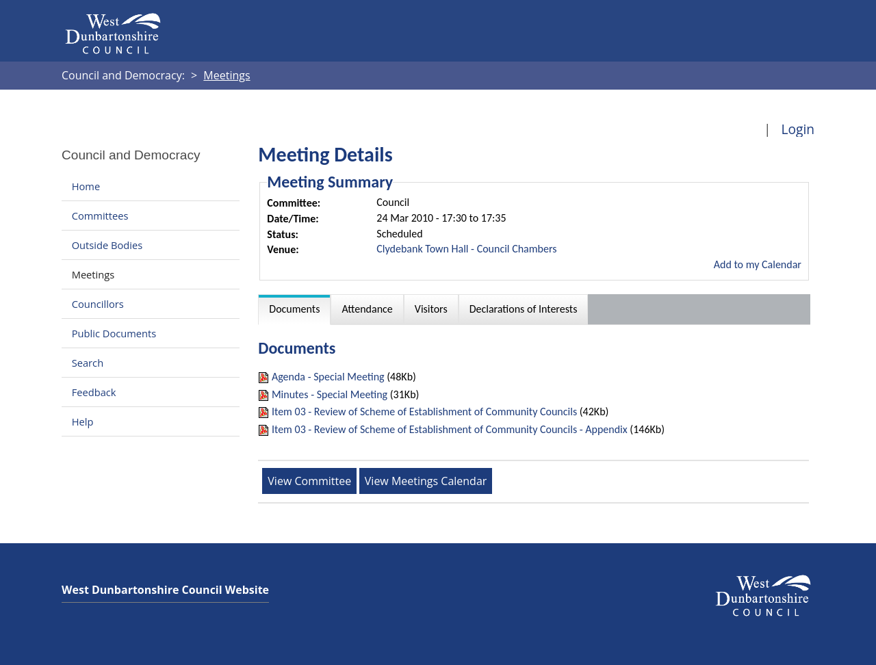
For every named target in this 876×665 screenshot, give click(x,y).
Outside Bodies (107, 245)
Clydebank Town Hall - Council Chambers (466, 248)
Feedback (94, 392)
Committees (100, 215)
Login (797, 129)
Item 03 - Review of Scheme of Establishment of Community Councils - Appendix (450, 429)
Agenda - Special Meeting (328, 376)
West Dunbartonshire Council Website (165, 589)
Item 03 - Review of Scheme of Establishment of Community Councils (424, 411)
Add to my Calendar (757, 264)
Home (86, 186)
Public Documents (114, 333)
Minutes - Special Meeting (329, 394)
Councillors (98, 304)
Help (83, 421)
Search (87, 362)
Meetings (93, 274)
